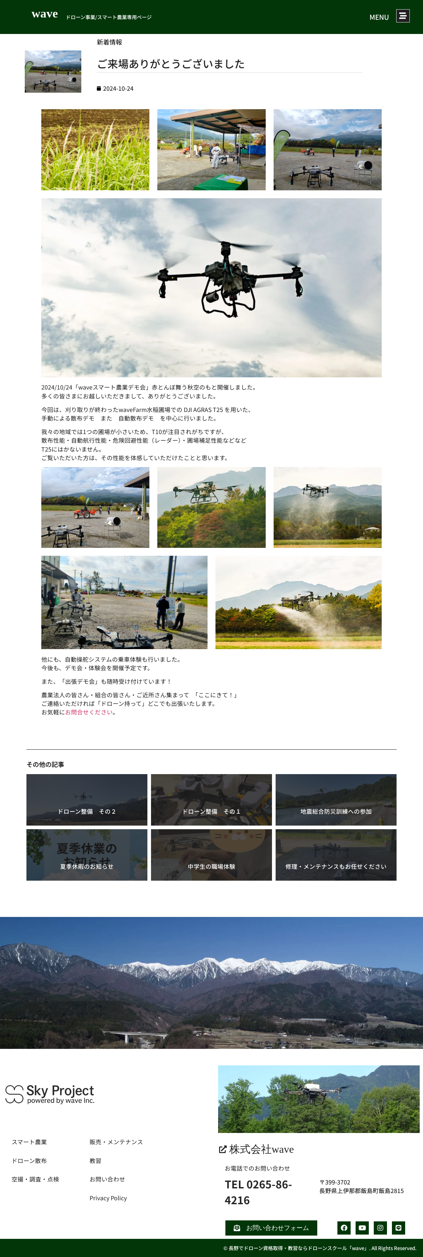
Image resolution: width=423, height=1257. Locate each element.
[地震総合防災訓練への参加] (336, 800)
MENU (376, 17)
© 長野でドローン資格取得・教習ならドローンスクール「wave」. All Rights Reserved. (319, 1247)
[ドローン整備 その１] (211, 800)
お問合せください (89, 712)
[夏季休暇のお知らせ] (86, 855)
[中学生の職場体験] (211, 855)
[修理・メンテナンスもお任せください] (336, 855)
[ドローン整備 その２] (86, 800)
